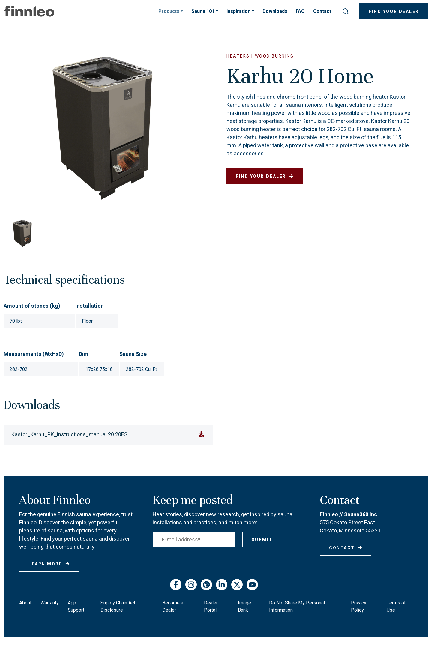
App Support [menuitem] (76, 606)
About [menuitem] (25, 603)
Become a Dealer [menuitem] (172, 606)
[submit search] (345, 11)
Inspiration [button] (239, 11)
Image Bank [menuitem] (244, 606)
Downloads (274, 11)
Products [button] (169, 11)
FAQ (300, 11)
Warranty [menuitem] (49, 603)
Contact (322, 11)
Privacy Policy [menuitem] (358, 606)
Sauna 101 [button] (203, 11)
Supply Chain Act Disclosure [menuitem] (117, 606)
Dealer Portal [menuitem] (211, 606)
